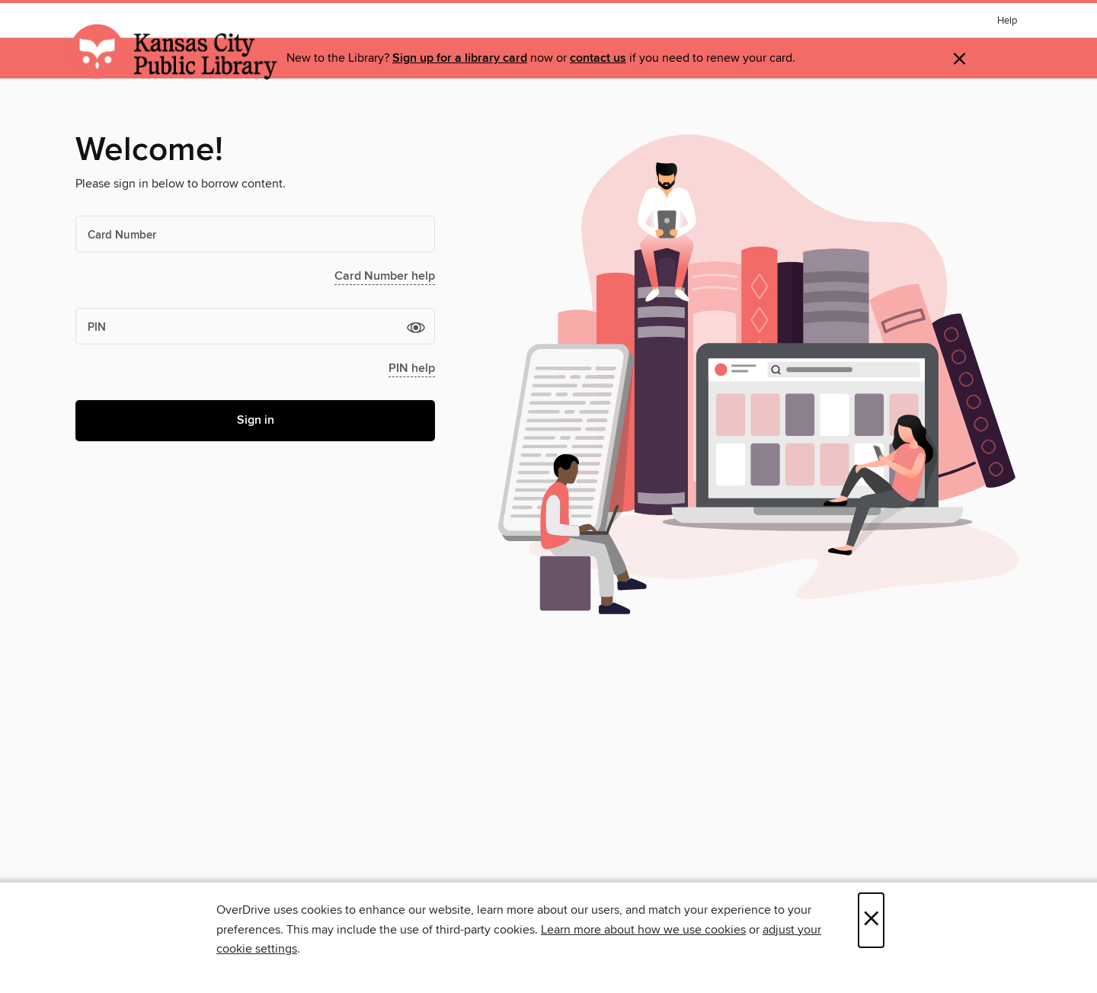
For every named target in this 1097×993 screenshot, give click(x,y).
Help (1007, 21)
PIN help (412, 368)
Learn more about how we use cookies (643, 929)
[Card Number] (255, 234)
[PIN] (255, 326)
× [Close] (871, 920)
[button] (416, 327)
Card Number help (384, 276)
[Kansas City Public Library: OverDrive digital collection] (174, 52)
